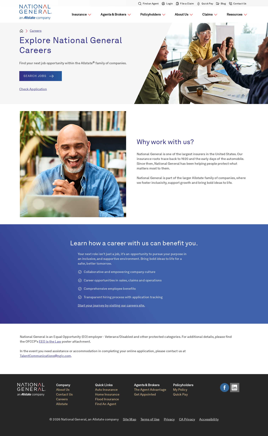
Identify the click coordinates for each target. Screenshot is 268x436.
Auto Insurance (106, 389)
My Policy (180, 389)
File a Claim (184, 3)
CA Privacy (187, 419)
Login (167, 3)
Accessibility (209, 419)
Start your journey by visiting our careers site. (111, 305)
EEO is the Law (50, 341)
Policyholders (150, 14)
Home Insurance (107, 394)
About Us (181, 14)
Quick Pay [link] (180, 394)
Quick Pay (205, 3)
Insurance (79, 14)
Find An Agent (105, 404)
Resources (234, 14)
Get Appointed (145, 394)
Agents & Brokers (113, 14)
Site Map (129, 419)
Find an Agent (148, 3)
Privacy (169, 419)
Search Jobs (39, 76)
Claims (207, 14)
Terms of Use (150, 419)
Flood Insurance (107, 399)
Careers (35, 31)
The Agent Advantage (150, 389)
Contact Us (237, 3)
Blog (221, 3)
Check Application (33, 89)
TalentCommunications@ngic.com (45, 356)
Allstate (62, 404)
